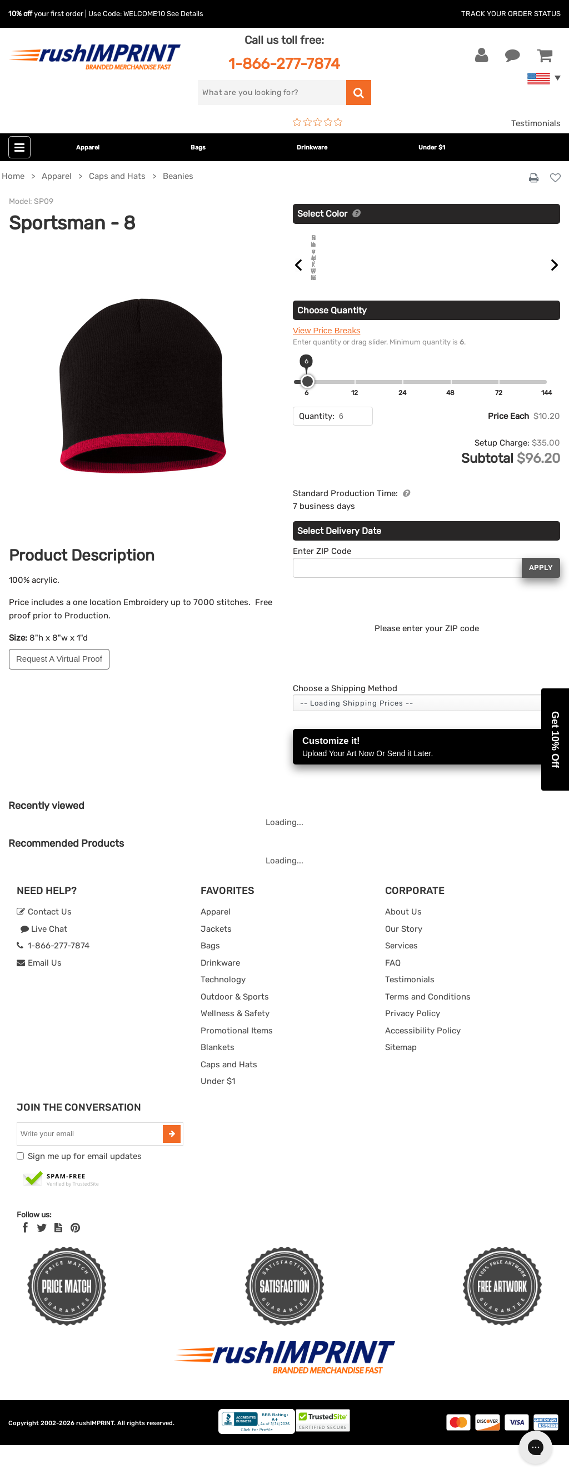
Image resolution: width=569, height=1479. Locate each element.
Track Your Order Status (511, 13)
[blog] (58, 1261)
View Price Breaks (326, 364)
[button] (555, 739)
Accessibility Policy (423, 1065)
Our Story (403, 963)
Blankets (217, 1081)
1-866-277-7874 (284, 63)
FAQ (393, 997)
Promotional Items (237, 1065)
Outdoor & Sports (235, 1031)
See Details (185, 13)
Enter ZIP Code (322, 585)
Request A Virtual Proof (59, 658)
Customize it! (426, 781)
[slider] (308, 415)
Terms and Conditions (428, 1031)
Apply (541, 601)
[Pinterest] (75, 1261)
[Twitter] (42, 1261)
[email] (91, 1168)
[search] (272, 92)
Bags (198, 147)
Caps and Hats (229, 1098)
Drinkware (312, 147)
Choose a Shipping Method (345, 722)
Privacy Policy (412, 1047)
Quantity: (317, 450)
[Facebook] (25, 1261)
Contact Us (44, 946)
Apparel (87, 147)
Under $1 (431, 147)
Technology (223, 1013)
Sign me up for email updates (85, 1190)
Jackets (216, 963)
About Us (403, 946)
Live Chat (43, 963)
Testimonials (536, 123)
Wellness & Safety (235, 1047)
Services (401, 980)
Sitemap (401, 1081)
